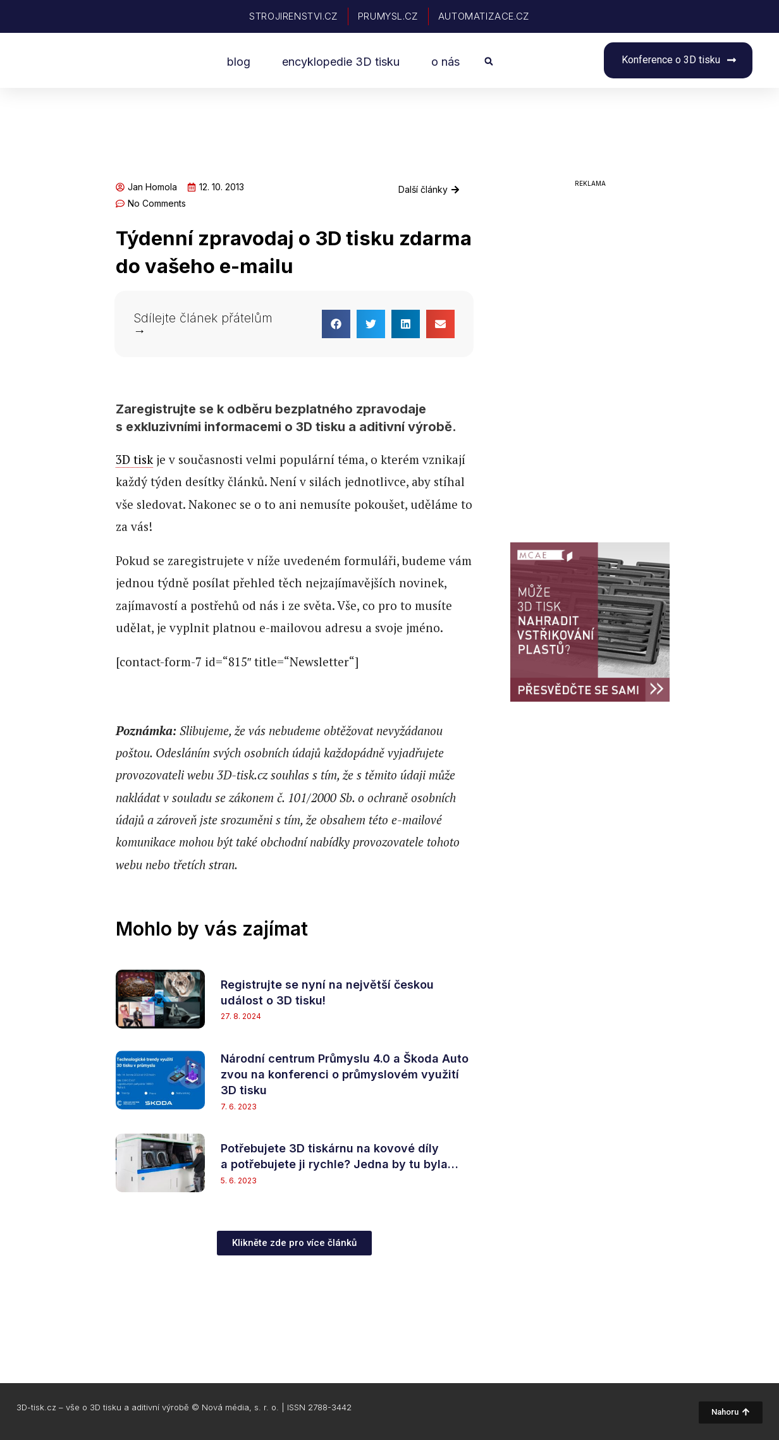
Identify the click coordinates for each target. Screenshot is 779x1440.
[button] (488, 62)
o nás (445, 61)
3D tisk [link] (134, 459)
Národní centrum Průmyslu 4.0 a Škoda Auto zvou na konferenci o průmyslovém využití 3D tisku (345, 1074)
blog (238, 61)
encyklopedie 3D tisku (341, 61)
